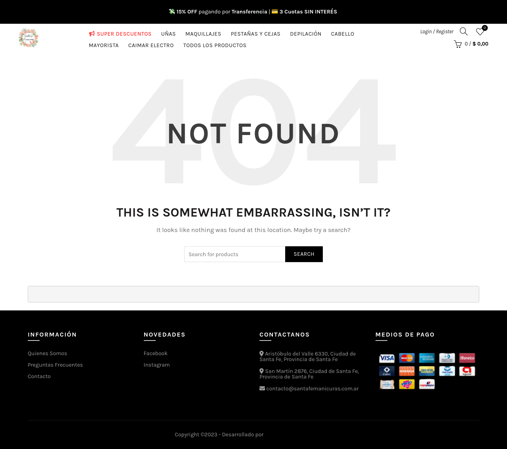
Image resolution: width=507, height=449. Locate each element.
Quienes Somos (47, 353)
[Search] (463, 31)
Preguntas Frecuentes (55, 364)
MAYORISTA (104, 44)
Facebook (156, 353)
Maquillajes (203, 32)
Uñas (168, 32)
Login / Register (437, 31)
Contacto (39, 376)
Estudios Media (298, 434)
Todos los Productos (215, 44)
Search (304, 254)
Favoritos (484, 28)
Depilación (305, 32)
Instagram (157, 364)
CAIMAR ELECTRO (151, 44)
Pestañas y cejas (256, 32)
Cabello (343, 32)
